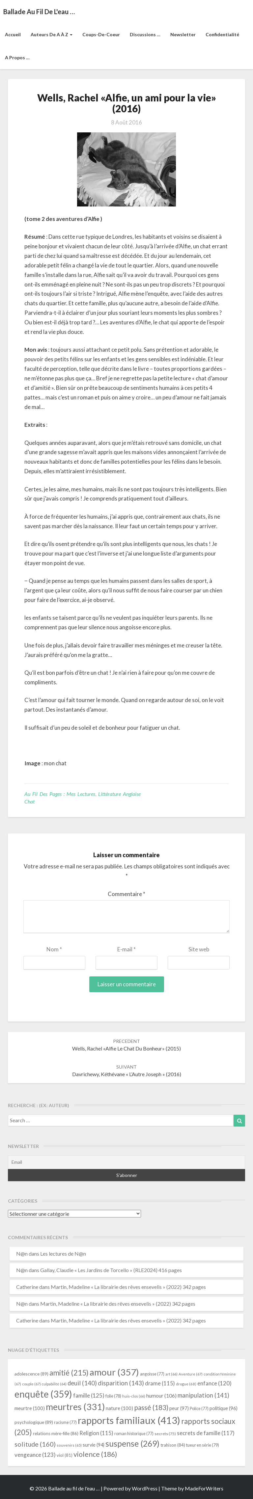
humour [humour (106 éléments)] (161, 1395)
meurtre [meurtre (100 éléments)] (29, 1408)
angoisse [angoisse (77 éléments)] (152, 1374)
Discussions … (145, 34)
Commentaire (126, 893)
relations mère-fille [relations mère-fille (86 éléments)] (55, 1433)
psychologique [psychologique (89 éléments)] (33, 1422)
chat (29, 801)
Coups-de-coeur (101, 34)
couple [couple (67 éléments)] (31, 1384)
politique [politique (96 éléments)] (224, 1408)
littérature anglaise (119, 794)
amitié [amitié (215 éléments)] (69, 1372)
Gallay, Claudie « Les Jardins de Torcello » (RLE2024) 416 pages (111, 1270)
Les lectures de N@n (63, 1253)
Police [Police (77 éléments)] (199, 1408)
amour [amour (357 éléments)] (114, 1372)
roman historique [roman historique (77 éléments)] (134, 1433)
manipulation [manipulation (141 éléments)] (203, 1395)
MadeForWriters (204, 1488)
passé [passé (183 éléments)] (151, 1407)
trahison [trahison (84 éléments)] (172, 1445)
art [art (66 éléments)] (171, 1374)
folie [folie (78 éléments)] (113, 1396)
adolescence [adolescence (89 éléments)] (31, 1373)
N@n (22, 1253)
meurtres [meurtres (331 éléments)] (75, 1406)
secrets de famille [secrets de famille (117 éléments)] (206, 1433)
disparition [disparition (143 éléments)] (121, 1383)
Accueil (13, 34)
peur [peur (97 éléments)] (179, 1408)
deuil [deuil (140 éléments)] (82, 1383)
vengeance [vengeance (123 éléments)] (35, 1454)
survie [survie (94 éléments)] (93, 1445)
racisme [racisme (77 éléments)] (65, 1422)
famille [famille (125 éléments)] (88, 1395)
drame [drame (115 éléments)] (160, 1383)
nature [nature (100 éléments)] (119, 1408)
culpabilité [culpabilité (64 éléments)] (54, 1384)
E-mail (126, 949)
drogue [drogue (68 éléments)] (186, 1384)
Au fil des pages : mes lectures (59, 794)
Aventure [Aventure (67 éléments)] (191, 1374)
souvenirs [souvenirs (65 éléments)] (69, 1445)
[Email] (126, 1162)
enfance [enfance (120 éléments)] (214, 1383)
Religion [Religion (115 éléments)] (96, 1433)
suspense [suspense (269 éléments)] (132, 1443)
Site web (198, 949)
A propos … (17, 57)
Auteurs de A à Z (51, 34)
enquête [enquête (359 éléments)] (43, 1394)
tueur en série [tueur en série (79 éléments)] (202, 1445)
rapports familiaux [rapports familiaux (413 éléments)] (129, 1420)
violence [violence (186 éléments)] (95, 1454)
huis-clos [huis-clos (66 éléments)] (133, 1396)
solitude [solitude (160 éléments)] (35, 1444)
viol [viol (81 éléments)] (64, 1455)
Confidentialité (222, 34)
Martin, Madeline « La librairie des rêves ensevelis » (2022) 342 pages (128, 1287)
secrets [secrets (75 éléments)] (165, 1433)
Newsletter (183, 34)
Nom (54, 949)
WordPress (144, 1488)
